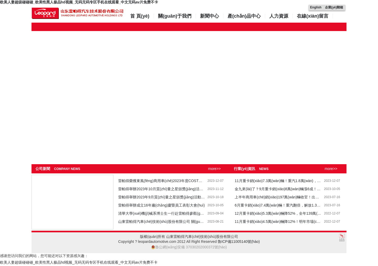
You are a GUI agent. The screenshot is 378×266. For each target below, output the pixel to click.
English (315, 7)
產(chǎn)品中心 (244, 16)
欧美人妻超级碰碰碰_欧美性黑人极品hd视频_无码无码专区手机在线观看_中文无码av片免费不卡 (79, 2)
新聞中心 (209, 16)
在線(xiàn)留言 (312, 16)
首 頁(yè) (139, 16)
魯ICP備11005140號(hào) (239, 241)
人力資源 (278, 16)
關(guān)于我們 (174, 16)
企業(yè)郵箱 (334, 7)
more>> (214, 169)
